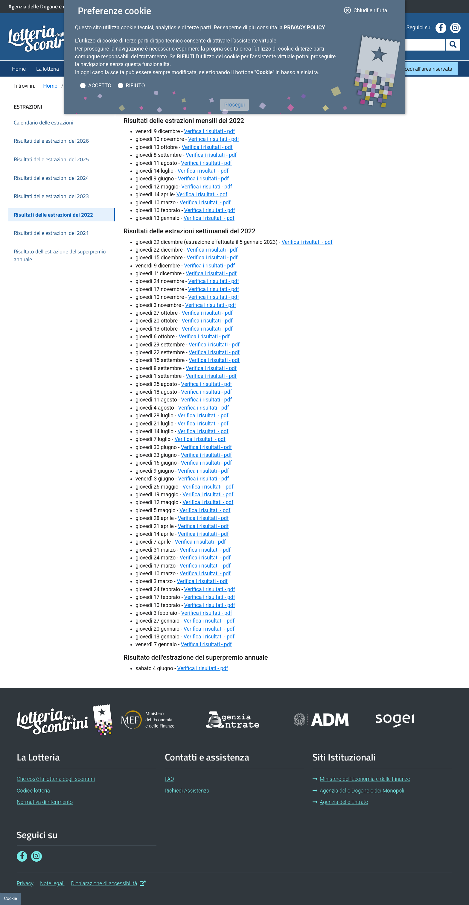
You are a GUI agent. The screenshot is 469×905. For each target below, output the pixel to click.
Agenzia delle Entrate (340, 802)
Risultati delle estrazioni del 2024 (51, 178)
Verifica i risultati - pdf (209, 130)
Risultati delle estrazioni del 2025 (51, 159)
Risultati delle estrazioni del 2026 (51, 141)
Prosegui (234, 105)
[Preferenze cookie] (10, 899)
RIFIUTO (135, 86)
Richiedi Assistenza (187, 791)
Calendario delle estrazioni (43, 122)
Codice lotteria (33, 791)
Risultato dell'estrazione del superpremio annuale (60, 255)
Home (19, 69)
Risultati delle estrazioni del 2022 (53, 215)
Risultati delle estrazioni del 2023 (51, 196)
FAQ (169, 779)
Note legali (52, 883)
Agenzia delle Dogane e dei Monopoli (50, 6)
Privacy (25, 883)
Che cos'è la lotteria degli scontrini (56, 779)
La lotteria (47, 69)
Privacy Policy (304, 28)
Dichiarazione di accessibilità (108, 882)
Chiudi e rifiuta (367, 9)
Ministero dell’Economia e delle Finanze (361, 779)
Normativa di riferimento (45, 802)
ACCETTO (99, 86)
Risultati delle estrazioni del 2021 (51, 233)
